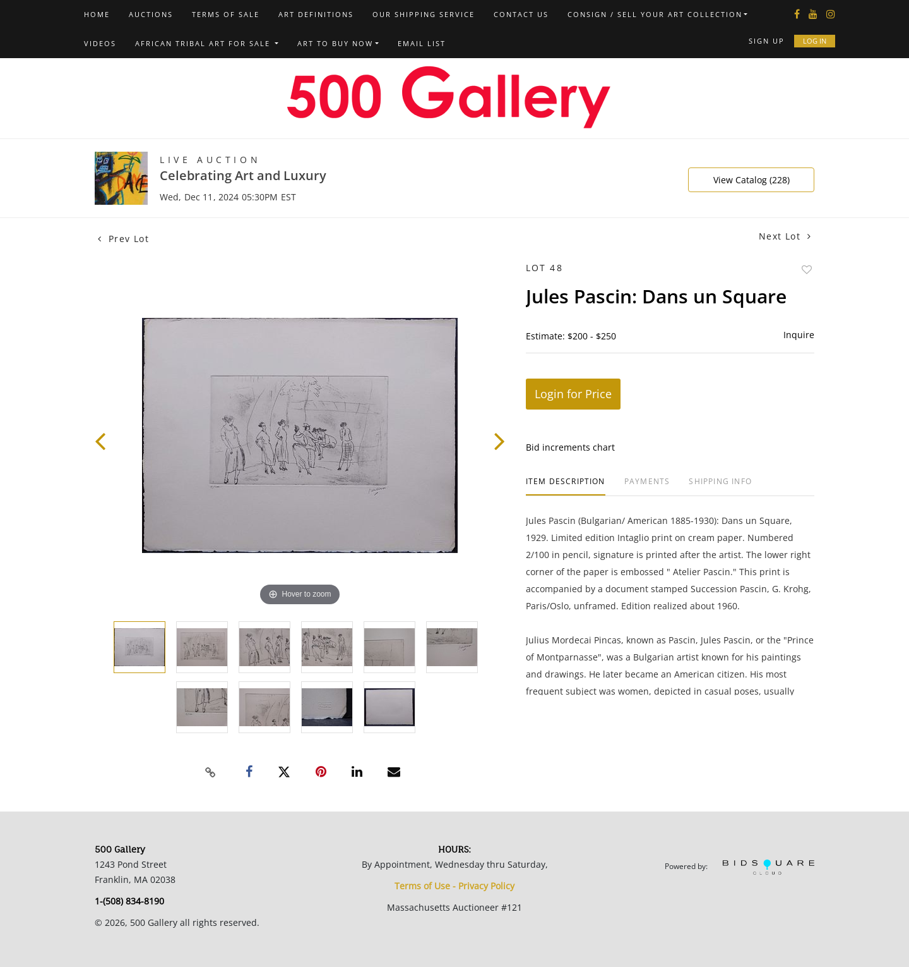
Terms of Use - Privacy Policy (454, 886)
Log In (814, 41)
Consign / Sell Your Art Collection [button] (654, 14)
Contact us (521, 14)
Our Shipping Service (423, 14)
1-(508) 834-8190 (129, 901)
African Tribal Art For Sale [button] (204, 43)
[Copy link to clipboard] (210, 772)
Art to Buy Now (335, 43)
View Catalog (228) (751, 180)
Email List (422, 43)
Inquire (798, 335)
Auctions (151, 14)
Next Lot (785, 236)
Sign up (767, 41)
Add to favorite (806, 269)
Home (97, 14)
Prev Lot (123, 239)
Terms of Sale (225, 14)
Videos (100, 43)
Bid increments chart (570, 447)
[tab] (565, 486)
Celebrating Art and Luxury (243, 175)
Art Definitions (316, 14)
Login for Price (573, 393)
